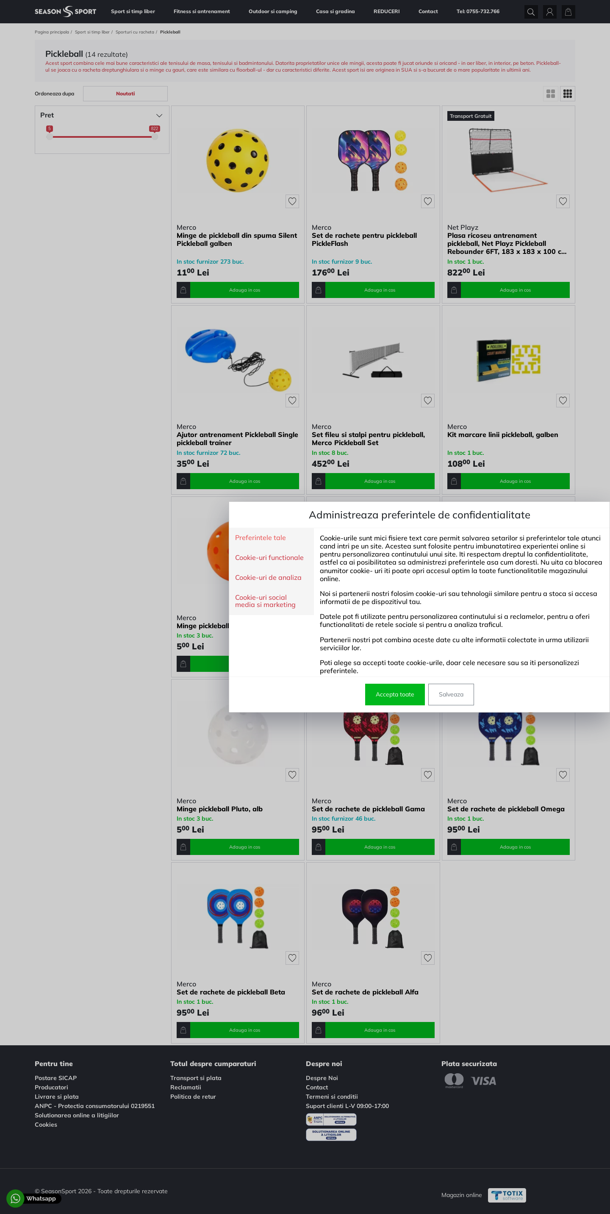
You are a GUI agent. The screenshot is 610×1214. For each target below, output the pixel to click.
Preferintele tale (146, 538)
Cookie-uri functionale (155, 558)
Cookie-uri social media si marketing (151, 601)
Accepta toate (280, 694)
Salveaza (336, 694)
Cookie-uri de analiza (154, 578)
